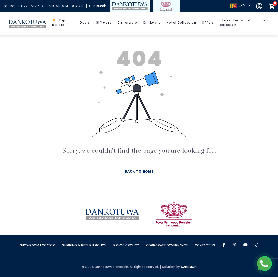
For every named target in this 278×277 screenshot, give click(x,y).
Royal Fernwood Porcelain (235, 23)
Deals (85, 23)
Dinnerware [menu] (127, 23)
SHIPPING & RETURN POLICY (84, 245)
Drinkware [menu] (152, 23)
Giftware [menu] (104, 23)
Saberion (189, 267)
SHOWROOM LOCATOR (66, 6)
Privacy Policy (126, 245)
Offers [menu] (208, 23)
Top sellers (59, 23)
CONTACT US (205, 245)
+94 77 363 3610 (29, 6)
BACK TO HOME (139, 172)
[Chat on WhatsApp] (264, 263)
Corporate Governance (167, 245)
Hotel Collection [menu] (181, 23)
